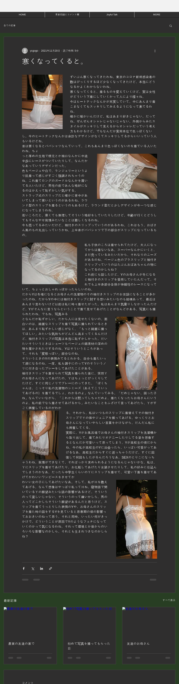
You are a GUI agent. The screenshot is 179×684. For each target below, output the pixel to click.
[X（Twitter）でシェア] (32, 568)
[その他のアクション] (155, 50)
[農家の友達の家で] (30, 622)
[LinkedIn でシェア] (41, 568)
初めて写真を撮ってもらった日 (89, 646)
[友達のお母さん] (148, 622)
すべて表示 (169, 600)
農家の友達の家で (21, 644)
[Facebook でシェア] (23, 568)
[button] (170, 25)
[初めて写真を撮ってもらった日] (89, 622)
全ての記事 (10, 25)
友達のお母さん (138, 644)
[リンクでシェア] (50, 568)
